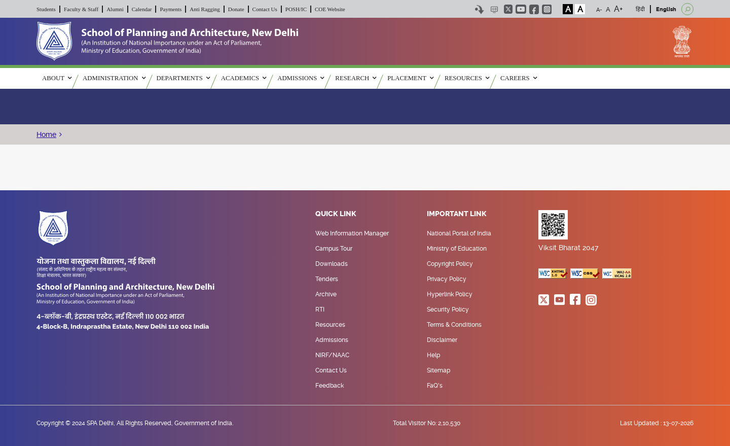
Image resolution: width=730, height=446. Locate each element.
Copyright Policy (450, 263)
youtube (521, 9)
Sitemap (438, 370)
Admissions (331, 340)
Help (433, 355)
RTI (319, 309)
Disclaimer (442, 340)
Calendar (142, 9)
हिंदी (640, 9)
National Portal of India (459, 233)
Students (46, 9)
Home (46, 134)
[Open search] (687, 9)
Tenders (326, 279)
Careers (518, 78)
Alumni (115, 9)
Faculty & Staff (81, 9)
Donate (236, 9)
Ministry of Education (457, 248)
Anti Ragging (205, 9)
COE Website (330, 9)
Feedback (329, 385)
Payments (170, 9)
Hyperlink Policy (449, 294)
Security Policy (448, 309)
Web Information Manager (352, 233)
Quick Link (335, 214)
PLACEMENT (410, 78)
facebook (534, 9)
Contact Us (264, 9)
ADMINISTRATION (114, 78)
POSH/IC (296, 9)
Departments (183, 78)
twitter (508, 9)
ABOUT (56, 78)
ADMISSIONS (300, 78)
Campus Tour (333, 248)
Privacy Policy (446, 279)
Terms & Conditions (454, 324)
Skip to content (479, 9)
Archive (326, 294)
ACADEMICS (243, 78)
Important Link (457, 214)
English (666, 9)
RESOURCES (467, 78)
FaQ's (435, 385)
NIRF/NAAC (332, 355)
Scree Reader (494, 9)
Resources (330, 324)
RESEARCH (355, 78)
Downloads (331, 263)
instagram (547, 9)
